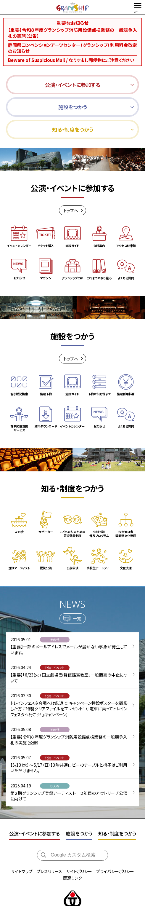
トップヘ (71, 210)
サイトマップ (22, 836)
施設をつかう (79, 798)
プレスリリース (49, 836)
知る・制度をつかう (117, 798)
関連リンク (72, 843)
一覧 (77, 588)
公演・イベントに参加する (34, 798)
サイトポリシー (79, 836)
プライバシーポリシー (115, 836)
